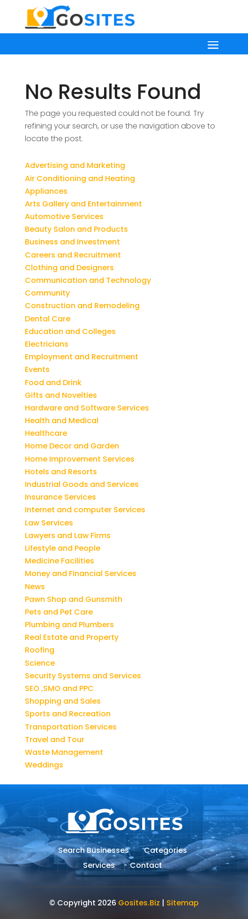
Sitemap (182, 902)
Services (99, 866)
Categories (165, 851)
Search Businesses (93, 851)
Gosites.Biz (139, 902)
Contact (146, 866)
